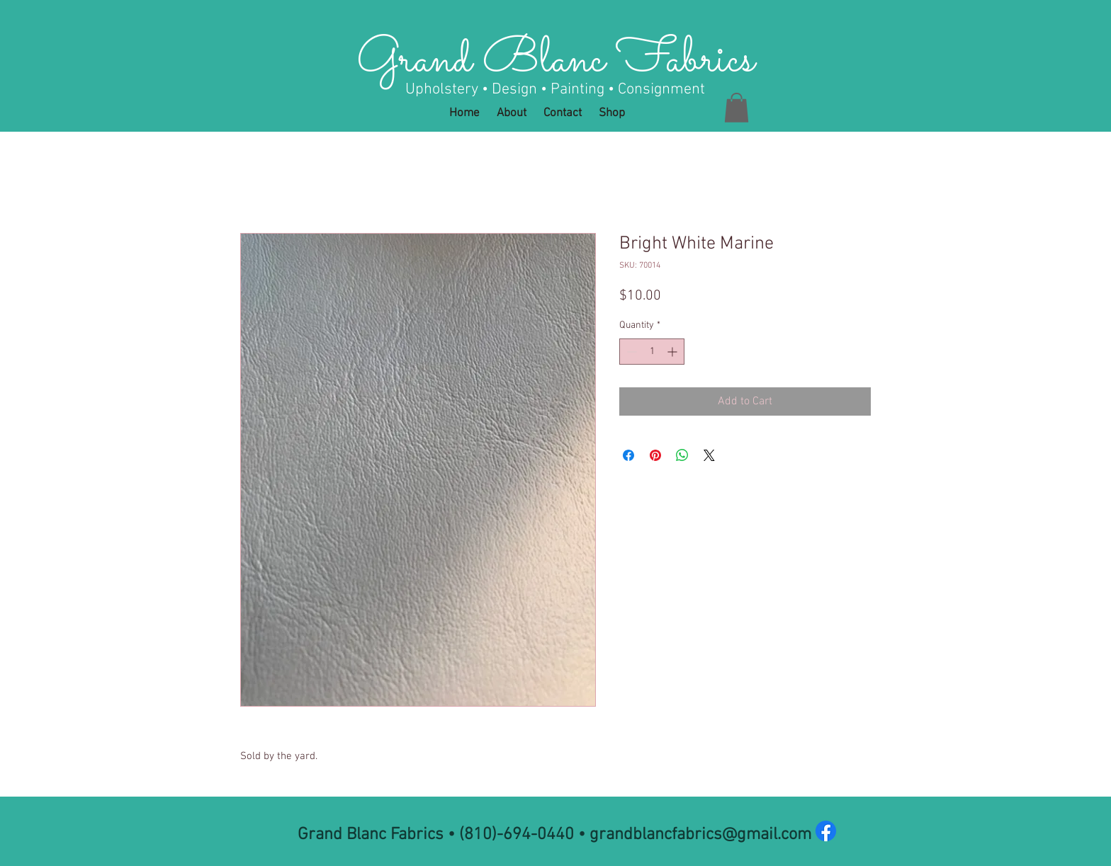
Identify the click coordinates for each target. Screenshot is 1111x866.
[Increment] (673, 351)
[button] (736, 108)
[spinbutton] (652, 351)
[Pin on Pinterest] (655, 455)
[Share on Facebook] (628, 455)
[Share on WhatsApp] (682, 455)
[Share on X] (709, 455)
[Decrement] (630, 351)
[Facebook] (826, 831)
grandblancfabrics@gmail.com (700, 835)
